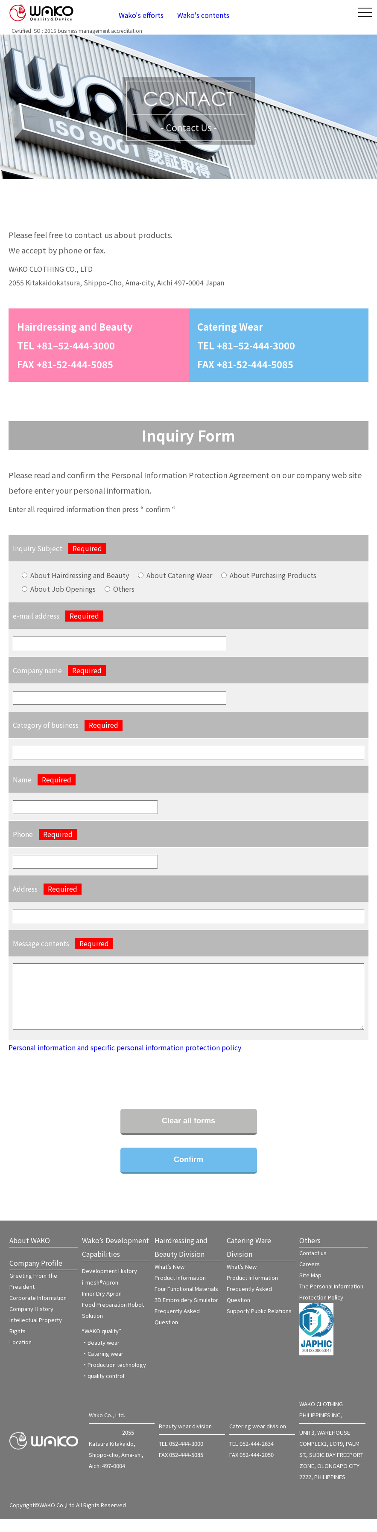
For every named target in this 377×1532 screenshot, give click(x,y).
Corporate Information (38, 1310)
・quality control (103, 1388)
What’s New (169, 1279)
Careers (309, 1277)
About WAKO (29, 1253)
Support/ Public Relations (259, 1324)
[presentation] (73, 1083)
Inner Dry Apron (102, 1306)
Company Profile (35, 1275)
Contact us (313, 1266)
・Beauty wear (101, 1355)
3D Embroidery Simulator (186, 1312)
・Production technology (114, 1377)
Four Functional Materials (186, 1301)
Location (20, 1355)
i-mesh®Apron (100, 1295)
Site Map (310, 1288)
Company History (31, 1321)
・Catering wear (102, 1366)
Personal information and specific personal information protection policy (125, 1060)
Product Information (180, 1290)
